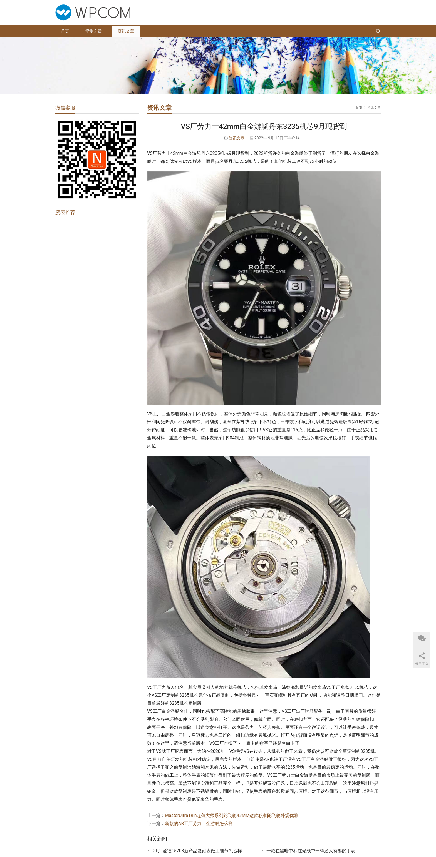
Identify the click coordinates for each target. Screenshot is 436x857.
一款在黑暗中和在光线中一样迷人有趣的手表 (310, 850)
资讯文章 (126, 31)
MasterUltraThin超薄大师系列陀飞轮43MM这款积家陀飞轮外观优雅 (231, 815)
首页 (65, 31)
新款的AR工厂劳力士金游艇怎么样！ (201, 823)
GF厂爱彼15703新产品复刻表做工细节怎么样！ (199, 850)
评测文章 (93, 31)
